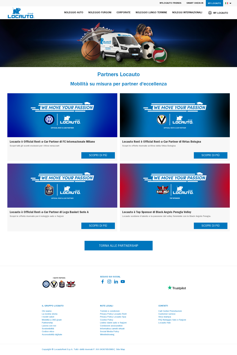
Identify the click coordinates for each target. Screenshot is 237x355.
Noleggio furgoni (99, 12)
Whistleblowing (107, 335)
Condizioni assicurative (111, 326)
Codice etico (48, 332)
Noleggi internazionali (187, 12)
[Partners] (59, 290)
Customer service (166, 314)
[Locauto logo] (21, 12)
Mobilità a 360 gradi (52, 320)
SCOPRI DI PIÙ (98, 155)
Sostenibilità (48, 329)
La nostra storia (49, 314)
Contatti (163, 306)
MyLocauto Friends (170, 3)
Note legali (106, 306)
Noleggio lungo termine (151, 12)
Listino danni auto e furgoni (113, 323)
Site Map (120, 349)
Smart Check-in (194, 3)
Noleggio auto (73, 12)
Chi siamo (47, 311)
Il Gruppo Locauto (53, 306)
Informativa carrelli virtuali (112, 329)
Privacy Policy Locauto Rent (113, 314)
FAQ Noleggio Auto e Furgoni (172, 320)
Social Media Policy (109, 332)
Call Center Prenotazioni (170, 311)
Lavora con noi (49, 326)
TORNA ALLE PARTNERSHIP (118, 246)
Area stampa (164, 317)
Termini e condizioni (110, 311)
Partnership (47, 323)
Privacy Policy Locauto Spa (113, 317)
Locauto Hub (164, 323)
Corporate (124, 12)
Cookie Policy (106, 320)
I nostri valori (48, 317)
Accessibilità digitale (52, 335)
